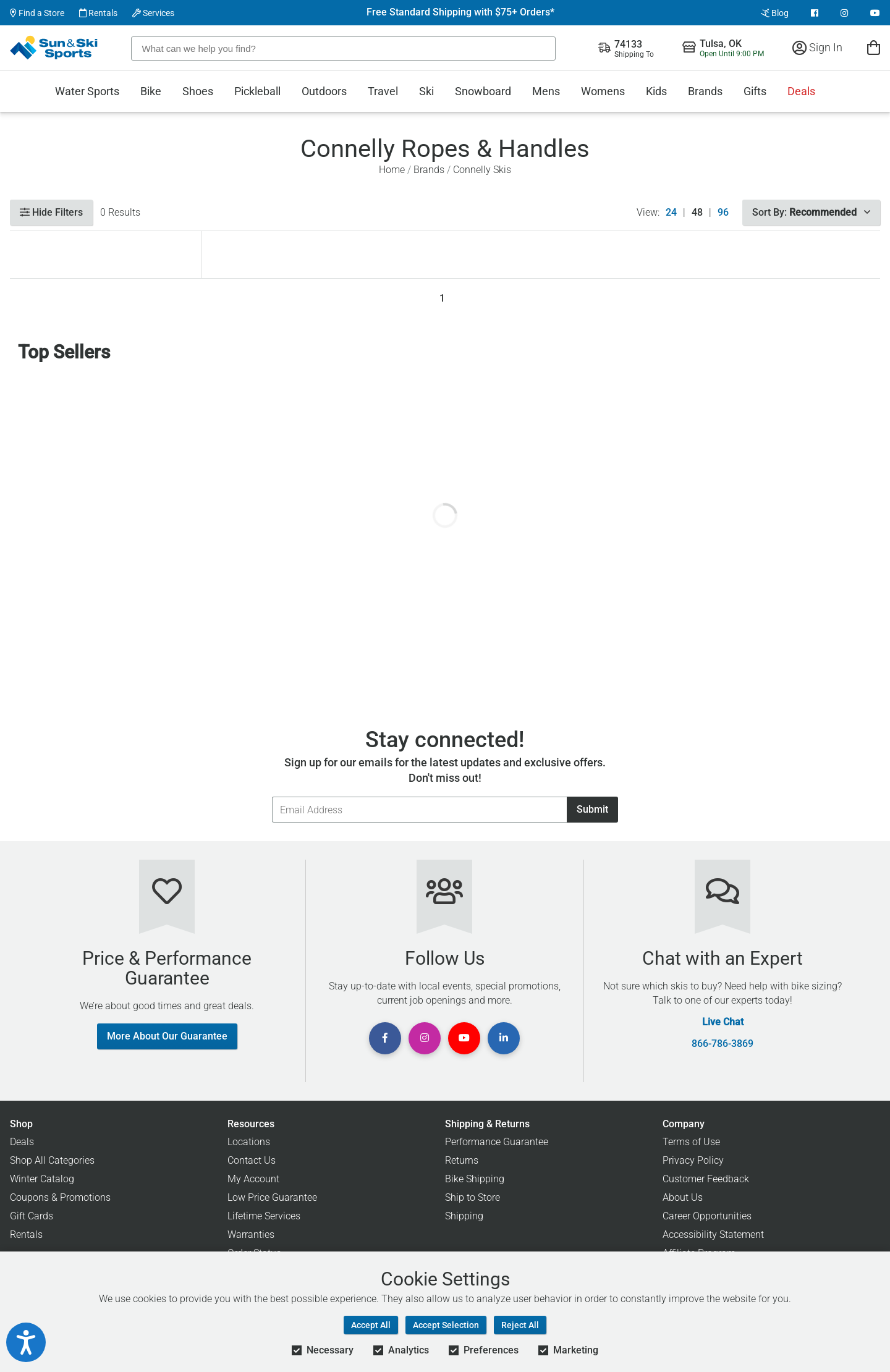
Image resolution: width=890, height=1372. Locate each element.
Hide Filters (51, 212)
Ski (426, 91)
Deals (801, 91)
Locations (248, 1142)
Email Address (271, 796)
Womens (603, 91)
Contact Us (251, 1160)
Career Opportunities (707, 1216)
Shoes (197, 91)
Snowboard (483, 91)
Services (153, 13)
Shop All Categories (52, 1160)
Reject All (520, 1325)
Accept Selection (446, 1325)
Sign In (817, 47)
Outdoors (324, 91)
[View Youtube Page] (875, 13)
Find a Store (37, 13)
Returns (461, 1160)
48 (697, 213)
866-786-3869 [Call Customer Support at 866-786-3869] (722, 1044)
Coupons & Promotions (60, 1197)
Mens (546, 91)
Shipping (464, 1216)
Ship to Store (472, 1197)
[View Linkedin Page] (504, 1038)
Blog (775, 13)
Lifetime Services (263, 1216)
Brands (705, 91)
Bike (150, 91)
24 (671, 213)
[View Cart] (873, 47)
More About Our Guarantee (167, 1036)
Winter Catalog (42, 1179)
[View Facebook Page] (814, 13)
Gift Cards (31, 1216)
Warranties (250, 1234)
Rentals (98, 13)
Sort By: (811, 212)
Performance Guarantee (496, 1142)
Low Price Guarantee (272, 1197)
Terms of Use (691, 1142)
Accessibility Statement (713, 1234)
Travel (383, 91)
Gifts (755, 91)
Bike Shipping (474, 1179)
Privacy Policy (693, 1160)
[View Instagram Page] (844, 13)
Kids (656, 91)
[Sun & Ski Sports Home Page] (55, 47)
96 (723, 213)
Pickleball (257, 91)
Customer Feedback (706, 1179)
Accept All (371, 1325)
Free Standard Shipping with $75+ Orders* (460, 12)
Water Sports (87, 91)
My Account (253, 1179)
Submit (592, 809)
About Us (683, 1197)
